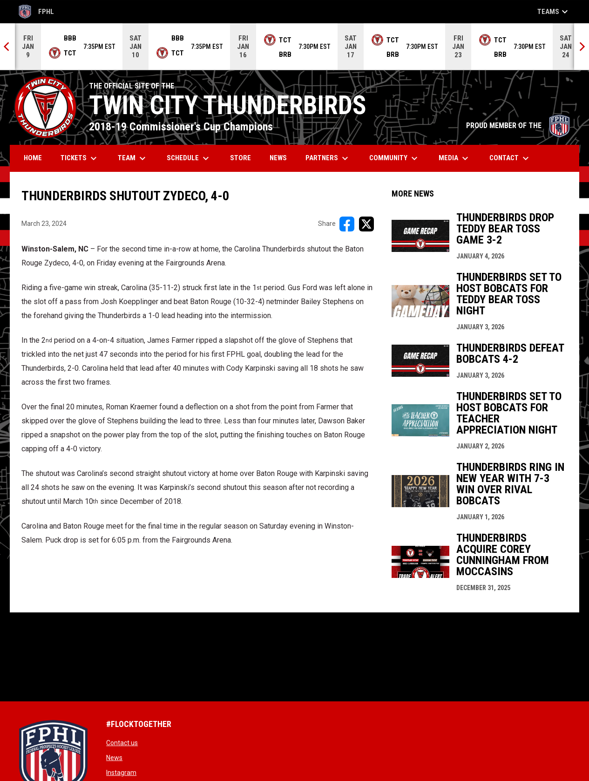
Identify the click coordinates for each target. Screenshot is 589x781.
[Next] (581, 46)
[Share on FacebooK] (346, 224)
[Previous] (7, 46)
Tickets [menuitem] (80, 158)
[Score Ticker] (294, 46)
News (114, 757)
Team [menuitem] (133, 158)
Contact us (122, 743)
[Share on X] (366, 224)
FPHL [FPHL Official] (36, 12)
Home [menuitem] (33, 158)
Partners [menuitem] (328, 158)
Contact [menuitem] (510, 158)
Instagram (121, 772)
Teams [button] (553, 11)
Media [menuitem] (455, 158)
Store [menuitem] (244, 157)
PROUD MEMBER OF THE (518, 125)
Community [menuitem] (394, 158)
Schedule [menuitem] (189, 158)
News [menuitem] (278, 158)
